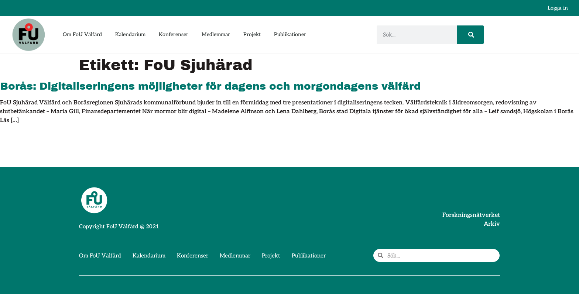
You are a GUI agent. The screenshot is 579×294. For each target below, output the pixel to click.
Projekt (252, 34)
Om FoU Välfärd (82, 34)
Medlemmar (216, 34)
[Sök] (470, 34)
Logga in (558, 8)
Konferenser (173, 34)
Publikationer (290, 34)
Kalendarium (130, 34)
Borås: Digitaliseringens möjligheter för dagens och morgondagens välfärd (210, 86)
